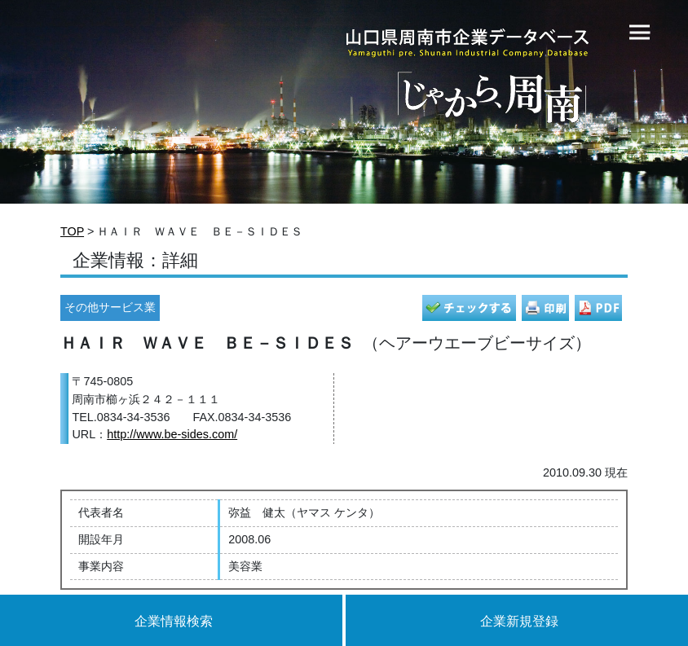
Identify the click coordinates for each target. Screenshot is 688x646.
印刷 (545, 308)
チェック (469, 308)
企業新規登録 (519, 621)
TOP (72, 231)
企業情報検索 (174, 621)
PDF (598, 308)
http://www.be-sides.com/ (172, 434)
